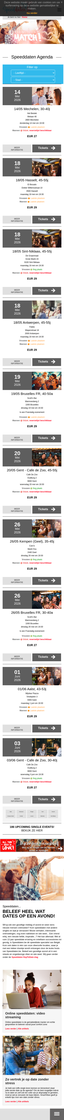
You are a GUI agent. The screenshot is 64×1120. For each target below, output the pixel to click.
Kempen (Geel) (11, 816)
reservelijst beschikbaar (40, 130)
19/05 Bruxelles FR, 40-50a (32, 394)
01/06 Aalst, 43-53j (32, 689)
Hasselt (53, 811)
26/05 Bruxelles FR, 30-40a (32, 612)
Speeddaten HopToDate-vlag (25, 957)
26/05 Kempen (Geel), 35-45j (32, 541)
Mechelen (42, 816)
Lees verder (10, 1029)
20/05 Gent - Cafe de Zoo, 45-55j (32, 470)
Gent (43, 811)
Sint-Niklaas (53, 816)
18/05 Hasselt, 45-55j (32, 180)
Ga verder (32, 13)
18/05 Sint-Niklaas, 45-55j (32, 251)
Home (24, 17)
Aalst (11, 811)
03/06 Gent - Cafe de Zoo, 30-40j (32, 760)
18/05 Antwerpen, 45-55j (32, 322)
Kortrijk (21, 816)
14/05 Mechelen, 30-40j (32, 109)
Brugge (31, 811)
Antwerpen (21, 811)
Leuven (31, 816)
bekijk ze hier (32, 828)
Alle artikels (23, 1029)
